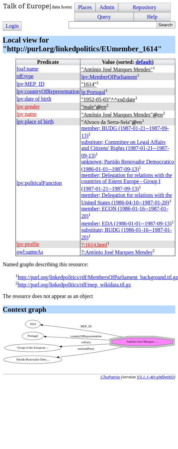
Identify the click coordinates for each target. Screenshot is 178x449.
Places (85, 7)
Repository (144, 7)
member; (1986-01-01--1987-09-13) (126, 224)
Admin (106, 7)
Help (152, 17)
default (143, 62)
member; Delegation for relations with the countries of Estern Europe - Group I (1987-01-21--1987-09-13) (126, 182)
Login (12, 26)
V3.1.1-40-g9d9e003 (155, 376)
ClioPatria (110, 376)
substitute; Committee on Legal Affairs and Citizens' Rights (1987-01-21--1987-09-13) (125, 148)
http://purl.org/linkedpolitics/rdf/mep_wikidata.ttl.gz (74, 285)
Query (104, 17)
